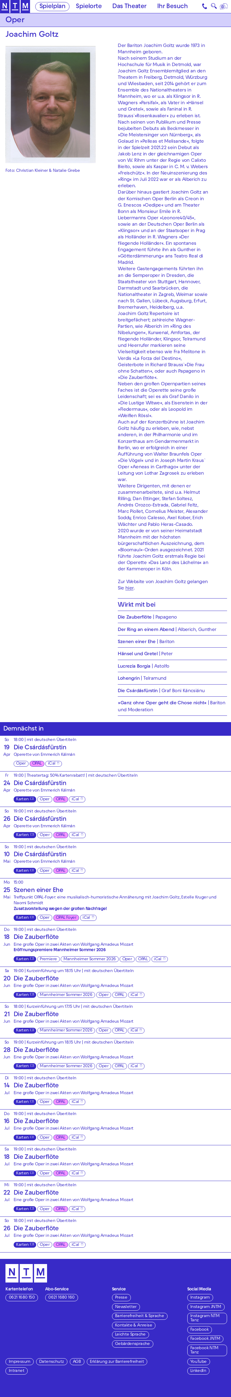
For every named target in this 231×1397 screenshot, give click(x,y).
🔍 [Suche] (213, 7)
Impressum (19, 1362)
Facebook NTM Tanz (204, 1350)
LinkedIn (198, 1371)
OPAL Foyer (66, 918)
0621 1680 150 (22, 1298)
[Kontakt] (205, 6)
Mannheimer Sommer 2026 (89, 959)
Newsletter (126, 1307)
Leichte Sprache (130, 1335)
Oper (21, 764)
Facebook (199, 1330)
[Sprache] (224, 6)
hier (129, 588)
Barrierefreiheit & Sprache (139, 1316)
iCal (52, 764)
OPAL (37, 764)
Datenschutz (51, 1362)
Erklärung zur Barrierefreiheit (117, 1362)
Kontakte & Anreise (133, 1326)
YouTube (198, 1362)
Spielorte (89, 7)
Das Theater (129, 7)
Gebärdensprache (132, 1344)
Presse (121, 1298)
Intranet (16, 1371)
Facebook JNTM (205, 1339)
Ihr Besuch (172, 7)
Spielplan (52, 7)
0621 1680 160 (61, 1298)
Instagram (200, 1298)
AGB (77, 1362)
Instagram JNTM (205, 1307)
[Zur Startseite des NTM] (15, 6)
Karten (22, 799)
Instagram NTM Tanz (204, 1318)
